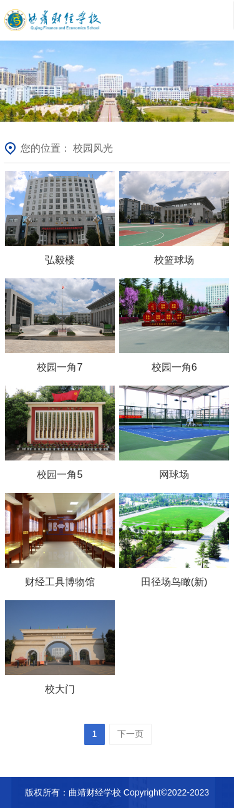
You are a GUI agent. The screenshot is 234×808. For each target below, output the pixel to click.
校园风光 (93, 148)
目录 (214, 20)
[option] (117, 81)
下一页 (130, 734)
